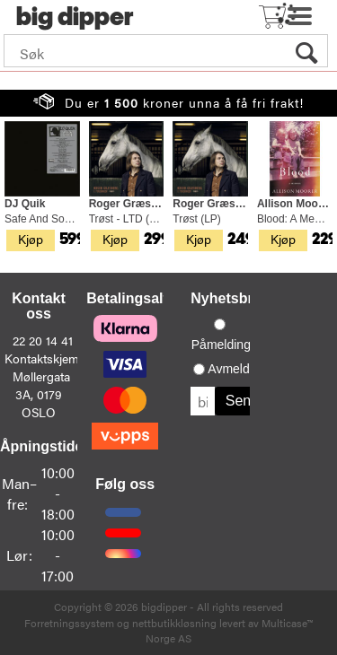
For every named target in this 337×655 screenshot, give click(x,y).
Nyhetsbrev (230, 298)
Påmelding (221, 344)
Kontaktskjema (44, 358)
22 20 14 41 (43, 340)
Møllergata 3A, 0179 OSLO (41, 394)
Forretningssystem (69, 623)
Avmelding (237, 369)
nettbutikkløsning (174, 623)
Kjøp (30, 239)
